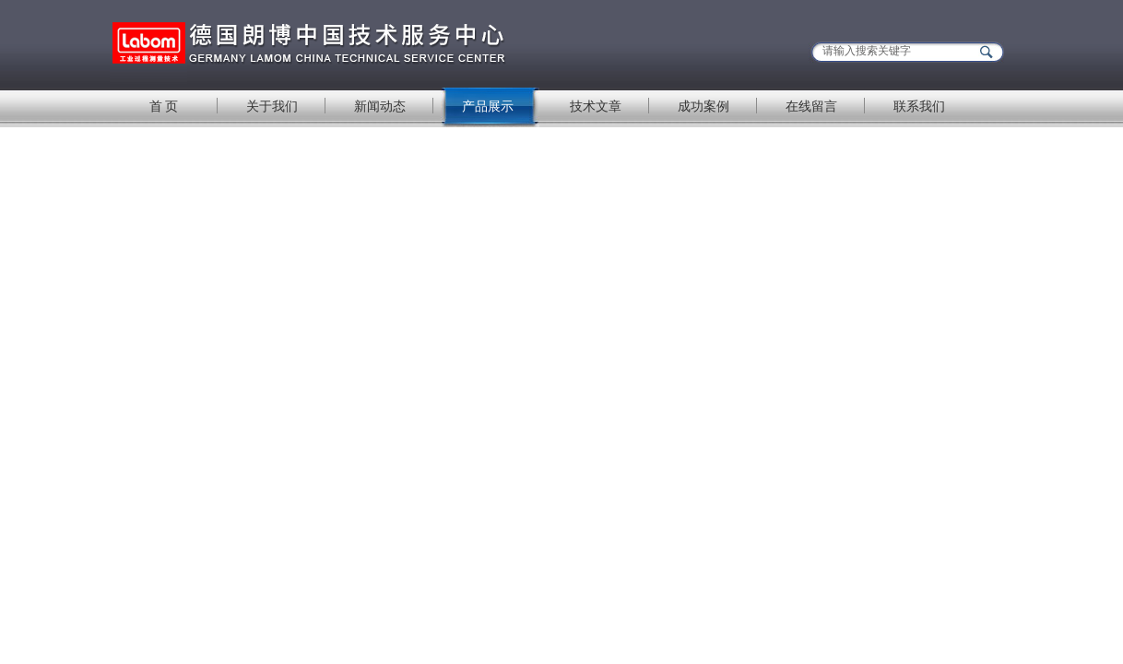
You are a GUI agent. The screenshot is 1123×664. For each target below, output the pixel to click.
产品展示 (488, 106)
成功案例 (703, 106)
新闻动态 (380, 106)
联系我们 (919, 106)
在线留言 (811, 106)
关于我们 (272, 106)
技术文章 (595, 106)
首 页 (164, 106)
